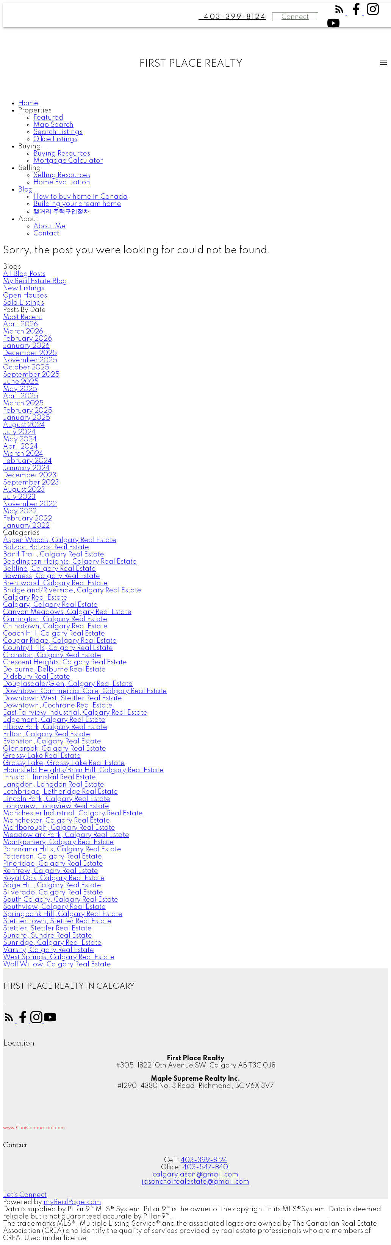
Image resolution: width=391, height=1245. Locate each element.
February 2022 (27, 518)
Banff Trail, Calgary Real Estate (53, 554)
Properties (35, 110)
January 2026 (26, 346)
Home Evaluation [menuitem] (61, 182)
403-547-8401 (206, 1167)
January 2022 (26, 525)
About (28, 219)
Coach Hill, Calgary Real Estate (54, 633)
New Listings (23, 288)
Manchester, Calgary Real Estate (56, 820)
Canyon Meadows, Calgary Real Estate (67, 612)
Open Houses (25, 295)
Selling (29, 168)
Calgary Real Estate (35, 597)
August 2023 (24, 489)
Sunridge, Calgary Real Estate (52, 943)
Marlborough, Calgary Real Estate (59, 827)
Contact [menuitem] (46, 233)
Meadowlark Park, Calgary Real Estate (66, 835)
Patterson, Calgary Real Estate (52, 856)
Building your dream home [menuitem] (77, 204)
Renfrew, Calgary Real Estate (50, 871)
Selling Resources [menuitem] (61, 175)
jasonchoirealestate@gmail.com (195, 1181)
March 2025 (23, 403)
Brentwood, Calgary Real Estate (55, 583)
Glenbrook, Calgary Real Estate (54, 748)
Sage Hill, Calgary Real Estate (52, 885)
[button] (340, 13)
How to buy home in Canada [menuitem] (80, 196)
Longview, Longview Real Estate (56, 806)
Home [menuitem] (28, 103)
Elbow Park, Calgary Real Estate (55, 727)
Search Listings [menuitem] (58, 132)
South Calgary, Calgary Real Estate (60, 899)
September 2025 (31, 374)
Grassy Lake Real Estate (42, 756)
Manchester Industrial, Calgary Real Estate (73, 813)
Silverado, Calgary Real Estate (53, 892)
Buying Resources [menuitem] (61, 153)
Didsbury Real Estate (36, 676)
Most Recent (22, 317)
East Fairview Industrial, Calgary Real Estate (75, 712)
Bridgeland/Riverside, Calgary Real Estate (72, 590)
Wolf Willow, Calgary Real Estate (57, 964)
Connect (295, 17)
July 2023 (19, 497)
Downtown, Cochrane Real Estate (58, 705)
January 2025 (26, 417)
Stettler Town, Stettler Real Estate (57, 921)
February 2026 (27, 338)
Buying (29, 146)
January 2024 (26, 468)
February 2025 (27, 410)
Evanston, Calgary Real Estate (52, 741)
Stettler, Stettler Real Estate (47, 928)
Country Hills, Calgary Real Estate (58, 648)
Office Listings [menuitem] (55, 139)
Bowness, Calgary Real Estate (51, 576)
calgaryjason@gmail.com (195, 1174)
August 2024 (24, 425)
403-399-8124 (204, 1160)
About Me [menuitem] (49, 226)
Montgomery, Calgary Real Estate (58, 842)
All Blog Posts (24, 274)
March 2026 (23, 331)
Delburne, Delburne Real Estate (54, 669)
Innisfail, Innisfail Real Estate (49, 777)
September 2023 (31, 482)
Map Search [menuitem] (53, 125)
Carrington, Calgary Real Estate (55, 619)
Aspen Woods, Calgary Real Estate (59, 540)
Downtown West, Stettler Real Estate (62, 698)
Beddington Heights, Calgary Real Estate (70, 561)
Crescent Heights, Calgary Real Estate (65, 662)
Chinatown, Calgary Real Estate (55, 626)
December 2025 (30, 353)
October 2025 (26, 367)
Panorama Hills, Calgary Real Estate (62, 849)
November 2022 (30, 504)
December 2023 (29, 475)
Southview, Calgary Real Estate (54, 907)
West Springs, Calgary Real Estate (58, 957)
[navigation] (195, 168)
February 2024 (27, 461)
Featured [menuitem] (48, 117)
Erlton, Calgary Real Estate (46, 734)
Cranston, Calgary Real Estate (52, 655)
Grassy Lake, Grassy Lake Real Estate (64, 763)
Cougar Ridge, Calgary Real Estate (60, 640)
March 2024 (23, 453)
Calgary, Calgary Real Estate (50, 604)
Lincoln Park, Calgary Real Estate (56, 799)
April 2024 (20, 446)
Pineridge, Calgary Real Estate (53, 863)
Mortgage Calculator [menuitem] (68, 160)
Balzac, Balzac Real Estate (46, 547)
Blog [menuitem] (25, 189)
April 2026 (20, 324)
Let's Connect (25, 1195)
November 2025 (30, 360)
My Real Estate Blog (35, 281)
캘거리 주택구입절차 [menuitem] (61, 211)
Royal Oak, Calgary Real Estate (54, 878)
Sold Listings (23, 302)
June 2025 (21, 382)
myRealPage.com (72, 1202)
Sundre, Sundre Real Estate (47, 935)
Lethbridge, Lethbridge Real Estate (60, 791)
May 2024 (20, 439)
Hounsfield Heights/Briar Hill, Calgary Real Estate (83, 770)
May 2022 (20, 511)
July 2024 (19, 432)
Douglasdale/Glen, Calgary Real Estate (68, 684)
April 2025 (20, 396)
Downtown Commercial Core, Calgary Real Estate (85, 691)
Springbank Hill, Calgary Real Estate (62, 914)
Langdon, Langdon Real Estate (53, 784)
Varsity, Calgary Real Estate (48, 950)
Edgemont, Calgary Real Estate (54, 720)
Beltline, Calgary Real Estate (49, 569)
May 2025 (20, 389)
